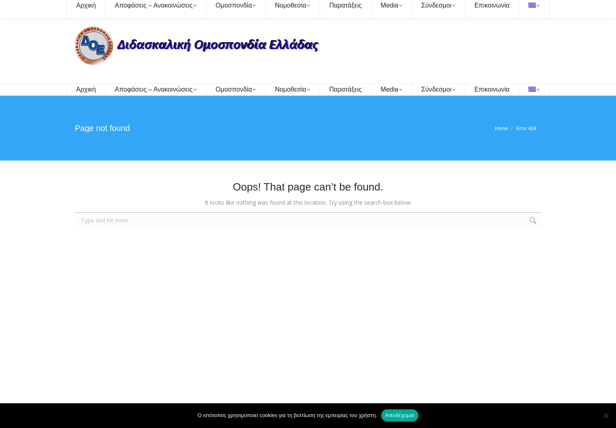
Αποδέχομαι (399, 415)
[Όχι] (606, 415)
